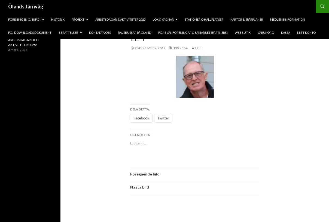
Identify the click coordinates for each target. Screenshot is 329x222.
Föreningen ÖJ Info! (24, 19)
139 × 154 (180, 48)
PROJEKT (78, 19)
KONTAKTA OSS (100, 32)
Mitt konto (306, 32)
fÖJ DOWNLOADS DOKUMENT (29, 32)
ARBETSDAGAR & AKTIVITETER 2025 (120, 19)
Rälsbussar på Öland (134, 32)
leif (198, 48)
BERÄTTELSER (68, 32)
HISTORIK (58, 19)
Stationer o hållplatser (204, 19)
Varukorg (266, 32)
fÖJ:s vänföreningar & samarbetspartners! (193, 32)
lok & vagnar (163, 19)
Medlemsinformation (287, 19)
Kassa (285, 32)
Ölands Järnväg (25, 7)
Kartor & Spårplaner (246, 19)
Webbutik (243, 32)
